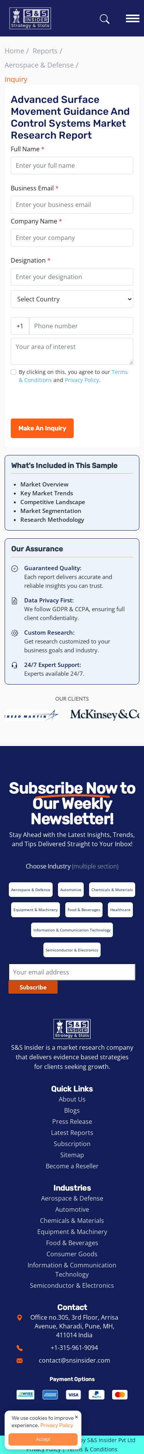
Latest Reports (72, 1132)
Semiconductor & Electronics (72, 1285)
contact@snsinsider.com (74, 1360)
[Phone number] (81, 326)
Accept (43, 1439)
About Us (72, 1099)
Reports (45, 50)
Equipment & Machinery (72, 1231)
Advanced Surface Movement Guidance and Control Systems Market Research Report (70, 117)
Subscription (72, 1144)
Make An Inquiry (42, 428)
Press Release (72, 1121)
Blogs (72, 1110)
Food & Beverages (72, 1243)
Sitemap (72, 1155)
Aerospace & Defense (39, 64)
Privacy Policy (82, 380)
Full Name (28, 149)
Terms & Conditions (92, 1449)
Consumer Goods (72, 1254)
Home (14, 50)
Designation (31, 260)
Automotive (72, 1209)
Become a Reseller (72, 1166)
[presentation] (69, 404)
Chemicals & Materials (72, 1220)
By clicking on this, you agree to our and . (73, 376)
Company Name (36, 221)
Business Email (35, 188)
